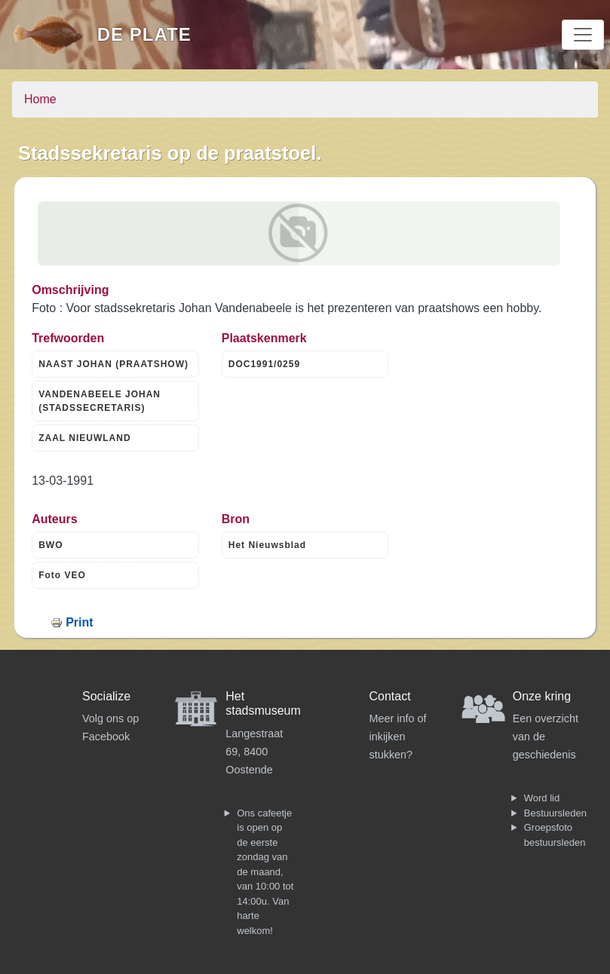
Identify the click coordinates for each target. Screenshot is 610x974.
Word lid (541, 798)
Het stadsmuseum (263, 703)
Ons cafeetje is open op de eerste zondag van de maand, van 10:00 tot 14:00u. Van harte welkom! (265, 871)
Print (79, 622)
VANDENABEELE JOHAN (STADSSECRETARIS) (99, 401)
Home (40, 99)
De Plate (144, 34)
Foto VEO (62, 575)
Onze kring (542, 696)
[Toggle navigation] (583, 35)
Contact (390, 696)
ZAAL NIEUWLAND (84, 438)
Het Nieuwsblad (267, 545)
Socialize (106, 696)
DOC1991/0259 (264, 364)
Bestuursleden (555, 813)
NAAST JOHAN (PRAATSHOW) (113, 364)
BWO (50, 545)
